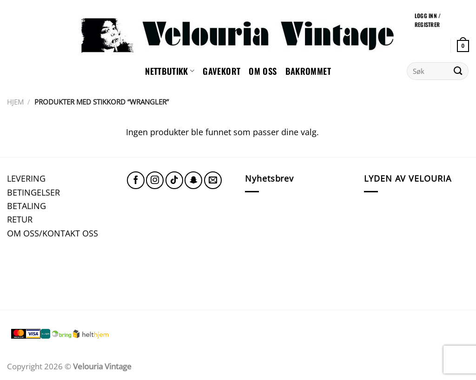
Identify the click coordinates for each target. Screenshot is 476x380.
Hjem (15, 101)
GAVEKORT (221, 71)
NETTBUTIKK (169, 71)
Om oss (263, 71)
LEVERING (26, 178)
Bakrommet (308, 71)
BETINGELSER (33, 192)
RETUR (20, 219)
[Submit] (458, 71)
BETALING (26, 205)
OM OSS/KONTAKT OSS (52, 233)
